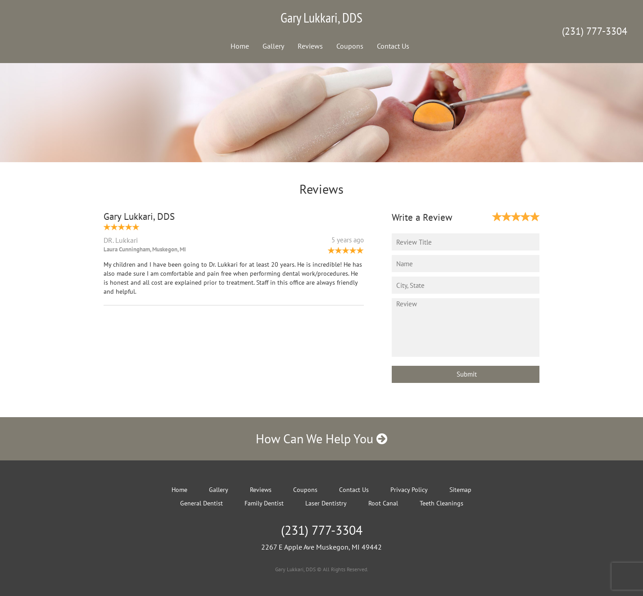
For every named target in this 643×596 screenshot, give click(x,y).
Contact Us (393, 45)
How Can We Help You (321, 438)
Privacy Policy (409, 490)
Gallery (273, 45)
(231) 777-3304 (594, 31)
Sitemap (460, 490)
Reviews (310, 45)
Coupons (349, 45)
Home (240, 45)
